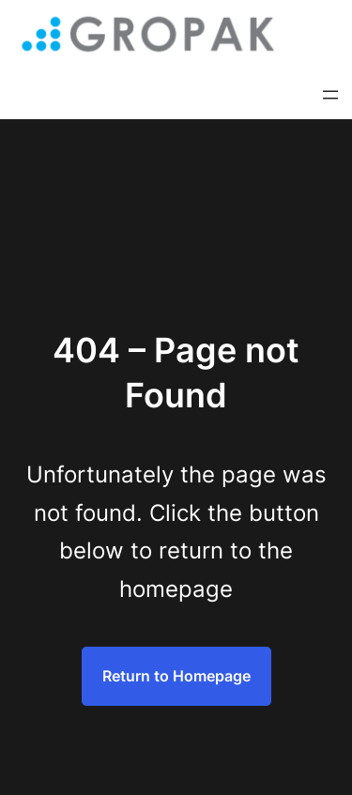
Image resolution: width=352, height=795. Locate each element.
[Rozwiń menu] (330, 95)
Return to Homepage (176, 675)
